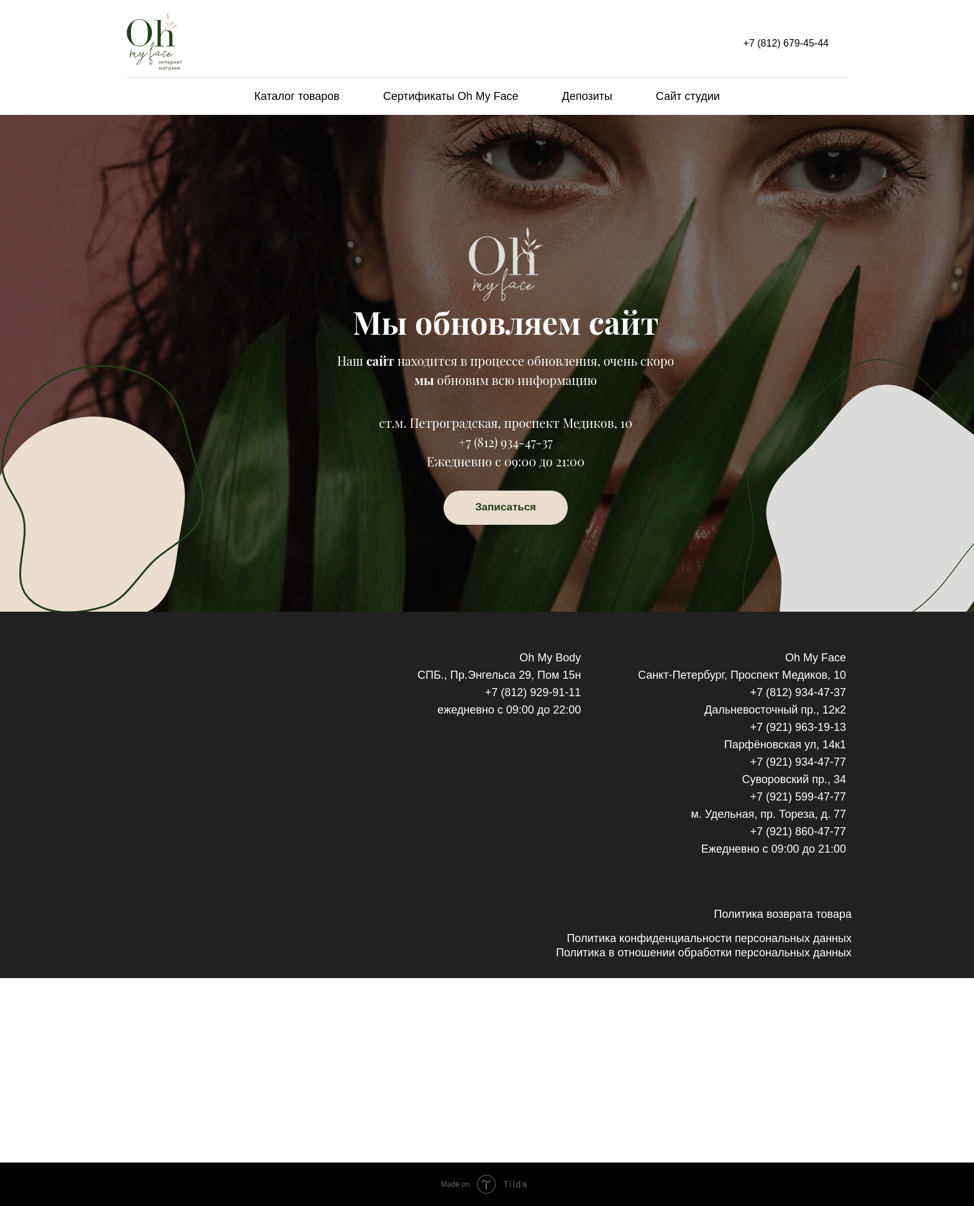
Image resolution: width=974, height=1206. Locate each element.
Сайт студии (688, 96)
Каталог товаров (296, 96)
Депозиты (587, 96)
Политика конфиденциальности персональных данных (709, 938)
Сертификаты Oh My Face (451, 96)
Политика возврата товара (783, 914)
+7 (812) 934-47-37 (505, 441)
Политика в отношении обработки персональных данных (704, 952)
